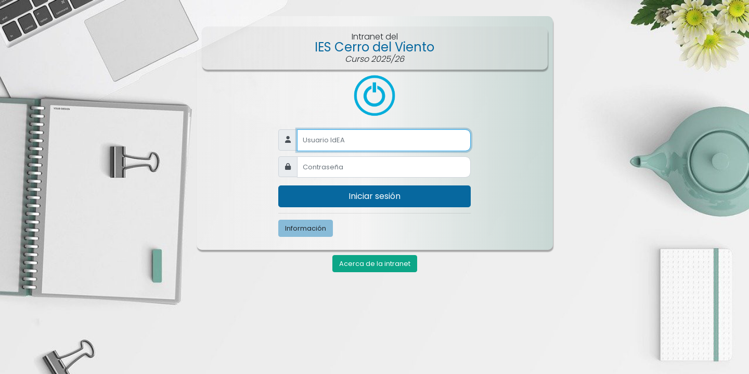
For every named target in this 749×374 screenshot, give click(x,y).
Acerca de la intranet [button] (374, 264)
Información (305, 228)
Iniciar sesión (374, 197)
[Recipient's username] (384, 168)
